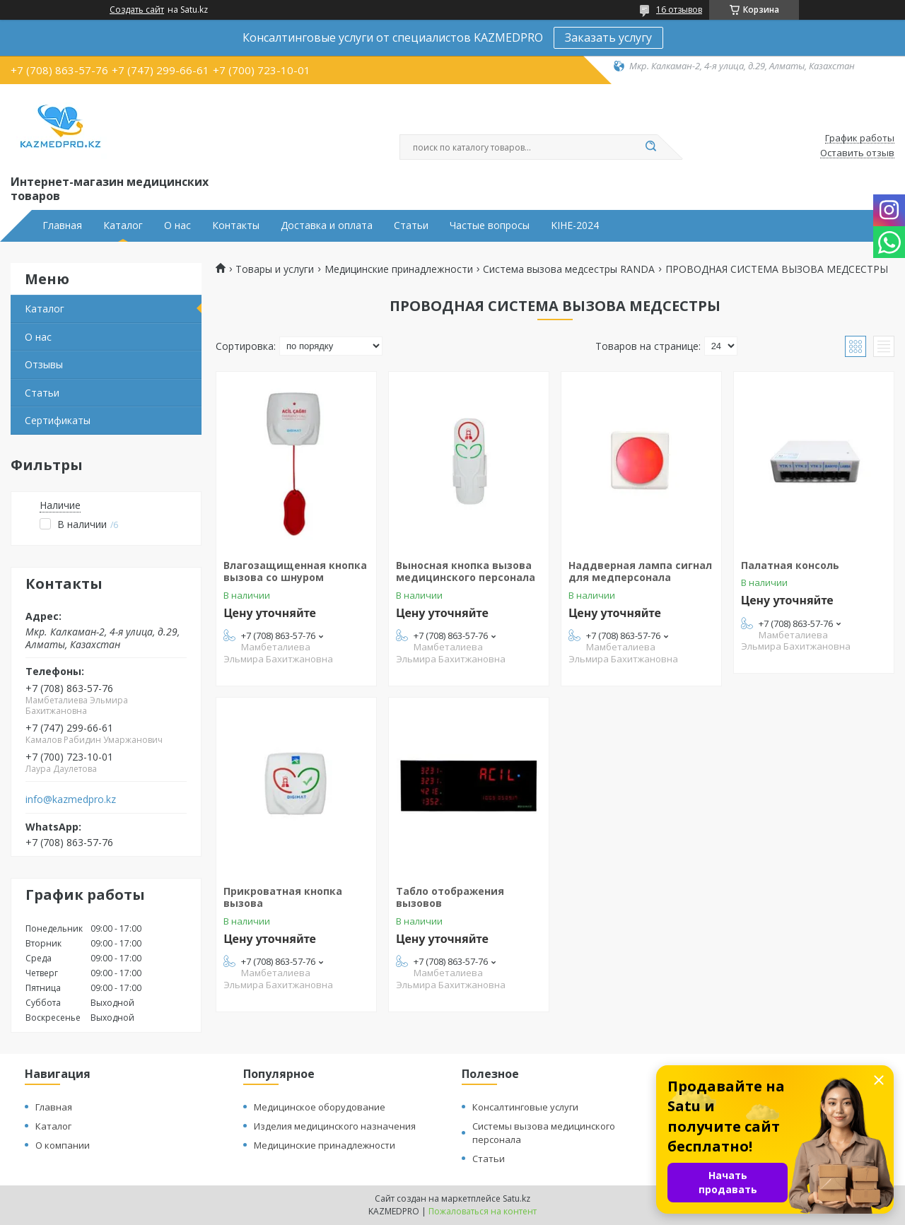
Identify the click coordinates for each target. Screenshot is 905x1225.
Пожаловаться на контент (482, 1211)
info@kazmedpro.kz (70, 799)
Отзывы (44, 364)
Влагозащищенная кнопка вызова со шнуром (295, 571)
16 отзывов (679, 10)
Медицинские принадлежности (399, 269)
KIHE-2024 (575, 225)
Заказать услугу (608, 37)
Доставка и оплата (327, 225)
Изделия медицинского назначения (335, 1126)
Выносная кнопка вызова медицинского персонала (465, 571)
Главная (62, 225)
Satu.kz (516, 1198)
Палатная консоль (790, 565)
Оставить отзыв (857, 153)
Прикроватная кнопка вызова (282, 897)
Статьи (411, 225)
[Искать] (650, 147)
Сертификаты (57, 420)
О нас (177, 225)
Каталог (123, 225)
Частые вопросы (490, 225)
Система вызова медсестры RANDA (569, 269)
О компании (62, 1145)
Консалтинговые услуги (525, 1107)
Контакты (235, 225)
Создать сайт (137, 10)
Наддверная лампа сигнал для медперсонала (640, 571)
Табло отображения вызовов (450, 897)
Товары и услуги (274, 269)
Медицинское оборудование (319, 1107)
